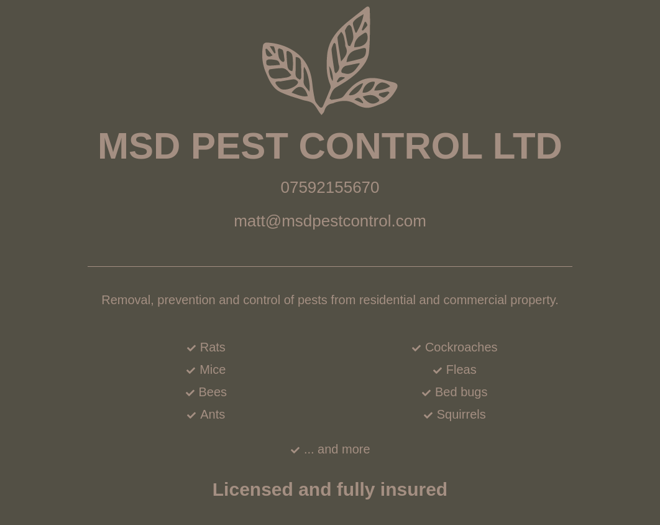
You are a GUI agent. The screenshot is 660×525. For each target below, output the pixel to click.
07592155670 (329, 187)
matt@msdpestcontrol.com (330, 220)
